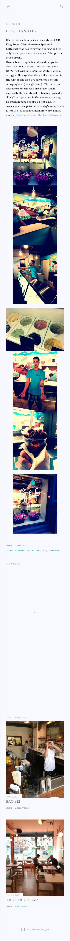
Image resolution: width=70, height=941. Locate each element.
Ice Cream (36, 550)
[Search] (62, 5)
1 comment (21, 906)
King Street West (51, 550)
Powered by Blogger (35, 929)
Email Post (21, 545)
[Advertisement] (35, 683)
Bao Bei (13, 801)
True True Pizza (22, 899)
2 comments (22, 807)
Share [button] (9, 545)
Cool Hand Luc (21, 550)
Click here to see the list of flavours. (39, 115)
